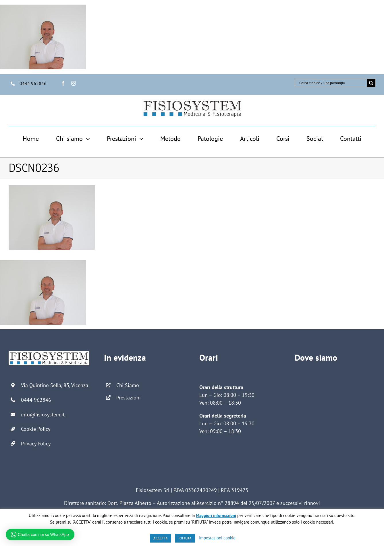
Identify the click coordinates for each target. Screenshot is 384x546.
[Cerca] (371, 83)
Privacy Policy (36, 443)
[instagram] (73, 83)
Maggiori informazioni (216, 515)
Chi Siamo (127, 385)
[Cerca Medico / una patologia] (331, 83)
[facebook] (63, 83)
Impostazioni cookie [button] (217, 538)
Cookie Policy (35, 429)
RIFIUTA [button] (185, 538)
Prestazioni (128, 397)
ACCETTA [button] (160, 538)
